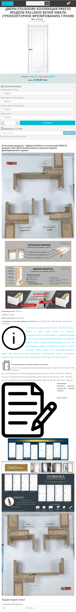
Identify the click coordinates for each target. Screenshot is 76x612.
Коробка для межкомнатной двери (12, 98)
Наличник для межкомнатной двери (12, 106)
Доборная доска (6, 114)
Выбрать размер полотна (10, 90)
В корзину (47, 123)
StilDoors (32, 77)
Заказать (69, 133)
